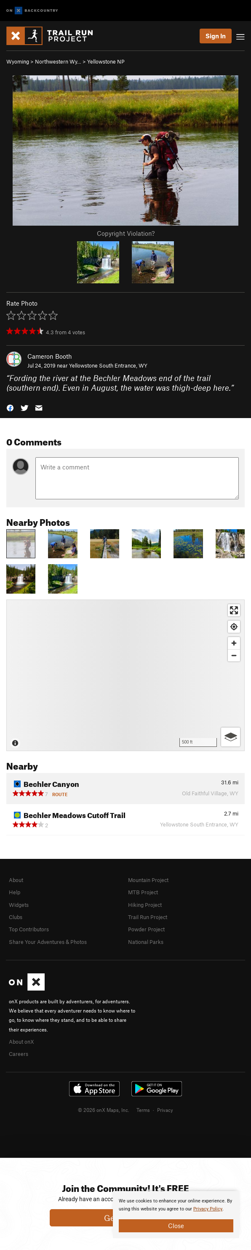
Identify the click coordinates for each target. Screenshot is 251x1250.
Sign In (216, 36)
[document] (176, 1214)
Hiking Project (145, 904)
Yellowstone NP (106, 61)
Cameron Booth (49, 356)
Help (14, 892)
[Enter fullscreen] (234, 610)
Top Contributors (29, 929)
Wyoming (17, 61)
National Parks (145, 941)
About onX (21, 1041)
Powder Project (146, 929)
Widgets (19, 904)
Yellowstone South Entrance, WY (108, 365)
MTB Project (143, 892)
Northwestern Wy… (58, 61)
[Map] (125, 675)
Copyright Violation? (126, 233)
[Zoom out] (234, 655)
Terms (143, 1110)
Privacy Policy (207, 1209)
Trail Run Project (147, 917)
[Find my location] (234, 627)
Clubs (15, 917)
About (16, 880)
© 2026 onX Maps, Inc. (103, 1110)
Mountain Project (148, 880)
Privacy (165, 1110)
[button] (10, 407)
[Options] (230, 737)
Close (176, 1225)
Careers (18, 1053)
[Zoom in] (234, 643)
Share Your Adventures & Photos (48, 941)
